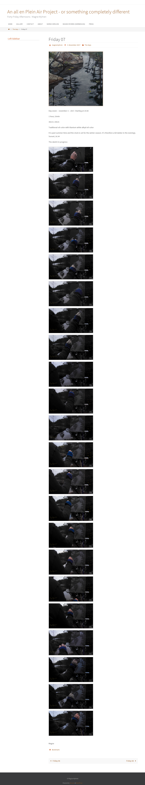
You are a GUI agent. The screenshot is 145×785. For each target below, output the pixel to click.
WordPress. (79, 783)
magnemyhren (57, 45)
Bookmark (56, 749)
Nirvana (72, 783)
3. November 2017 (73, 45)
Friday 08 (131, 760)
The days (15, 29)
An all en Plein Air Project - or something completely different (68, 12)
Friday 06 (54, 760)
